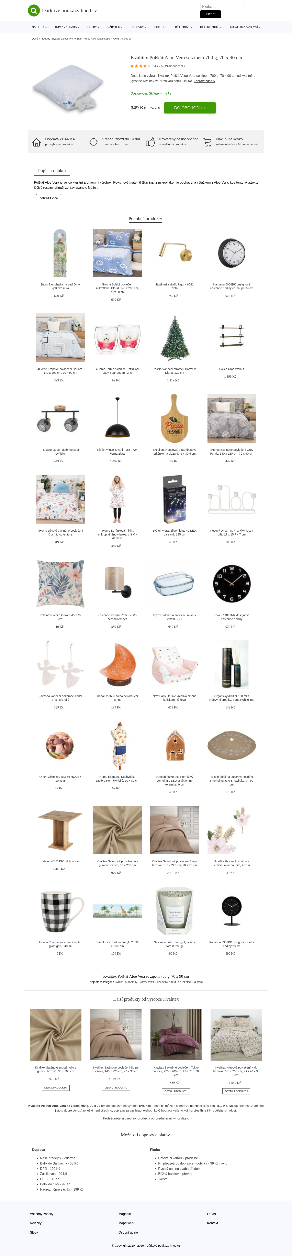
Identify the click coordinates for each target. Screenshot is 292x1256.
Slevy (34, 1232)
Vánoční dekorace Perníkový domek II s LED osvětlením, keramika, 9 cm (174, 780)
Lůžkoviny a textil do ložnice (173, 982)
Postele (160, 27)
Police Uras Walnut (231, 369)
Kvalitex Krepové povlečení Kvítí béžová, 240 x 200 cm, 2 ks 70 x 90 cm (236, 1071)
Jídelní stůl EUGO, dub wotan (60, 861)
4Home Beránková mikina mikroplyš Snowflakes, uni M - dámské (117, 534)
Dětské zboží (209, 27)
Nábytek (38, 27)
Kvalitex (148, 81)
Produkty (45, 38)
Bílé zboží (182, 27)
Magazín (125, 1214)
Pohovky (137, 27)
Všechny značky (42, 1214)
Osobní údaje (128, 1232)
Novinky (36, 1223)
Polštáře (197, 982)
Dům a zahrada (66, 27)
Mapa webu (127, 1223)
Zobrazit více (48, 198)
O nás (211, 1214)
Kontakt (212, 1223)
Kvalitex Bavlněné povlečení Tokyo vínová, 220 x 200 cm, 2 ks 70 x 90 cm (176, 1071)
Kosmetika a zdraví (244, 27)
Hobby (92, 27)
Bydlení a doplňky (61, 38)
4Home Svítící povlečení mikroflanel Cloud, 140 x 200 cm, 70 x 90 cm (117, 288)
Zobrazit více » (204, 81)
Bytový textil (146, 982)
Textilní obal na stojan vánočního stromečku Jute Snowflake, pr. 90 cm (231, 780)
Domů (35, 38)
